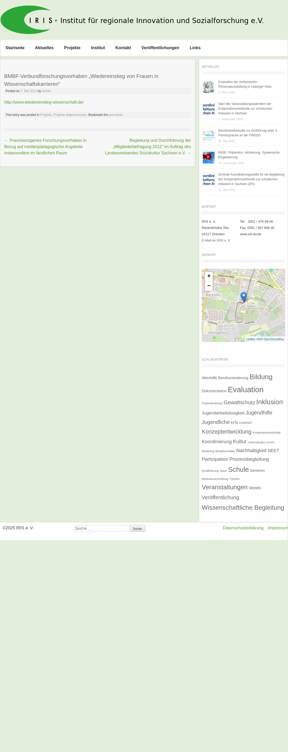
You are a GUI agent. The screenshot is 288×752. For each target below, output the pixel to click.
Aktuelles (44, 48)
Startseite (15, 48)
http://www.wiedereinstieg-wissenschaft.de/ (44, 102)
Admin (46, 91)
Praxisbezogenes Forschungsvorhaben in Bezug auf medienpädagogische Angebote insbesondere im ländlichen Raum (45, 146)
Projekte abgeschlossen (70, 115)
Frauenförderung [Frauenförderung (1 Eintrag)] (212, 403)
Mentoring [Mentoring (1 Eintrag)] (208, 451)
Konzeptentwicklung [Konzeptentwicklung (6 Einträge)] (226, 432)
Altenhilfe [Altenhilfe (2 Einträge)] (209, 378)
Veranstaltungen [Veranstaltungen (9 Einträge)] (224, 487)
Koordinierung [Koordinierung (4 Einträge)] (217, 441)
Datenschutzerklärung (243, 528)
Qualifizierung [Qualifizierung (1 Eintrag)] (210, 470)
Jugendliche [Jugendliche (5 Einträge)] (216, 422)
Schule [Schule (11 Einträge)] (238, 469)
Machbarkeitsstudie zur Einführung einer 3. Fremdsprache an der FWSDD (248, 133)
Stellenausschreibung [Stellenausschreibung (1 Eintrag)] (215, 478)
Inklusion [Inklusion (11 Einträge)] (269, 402)
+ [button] (209, 276)
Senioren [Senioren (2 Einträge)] (257, 470)
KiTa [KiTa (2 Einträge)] (234, 422)
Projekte (72, 48)
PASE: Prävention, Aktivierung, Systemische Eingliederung (249, 155)
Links (195, 48)
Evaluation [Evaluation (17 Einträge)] (246, 389)
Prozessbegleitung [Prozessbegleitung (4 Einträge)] (249, 459)
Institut (98, 48)
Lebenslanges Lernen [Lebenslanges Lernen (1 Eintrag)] (261, 442)
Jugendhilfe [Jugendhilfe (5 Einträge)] (259, 413)
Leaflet (250, 339)
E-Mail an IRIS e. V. (216, 240)
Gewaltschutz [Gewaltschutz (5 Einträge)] (239, 402)
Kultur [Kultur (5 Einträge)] (239, 441)
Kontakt (123, 48)
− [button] (209, 286)
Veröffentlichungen (160, 48)
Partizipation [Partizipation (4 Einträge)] (215, 459)
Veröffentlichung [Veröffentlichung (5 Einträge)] (220, 497)
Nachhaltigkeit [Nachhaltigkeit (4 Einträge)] (251, 450)
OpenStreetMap (273, 339)
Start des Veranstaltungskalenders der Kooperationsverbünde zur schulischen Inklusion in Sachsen (245, 108)
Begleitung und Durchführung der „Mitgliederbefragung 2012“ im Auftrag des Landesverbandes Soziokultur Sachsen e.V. (148, 146)
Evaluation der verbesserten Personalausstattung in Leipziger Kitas (245, 84)
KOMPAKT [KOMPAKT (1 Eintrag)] (245, 422)
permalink (115, 115)
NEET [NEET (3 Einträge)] (273, 450)
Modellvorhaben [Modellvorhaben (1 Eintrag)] (225, 451)
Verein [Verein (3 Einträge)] (255, 487)
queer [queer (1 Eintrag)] (223, 470)
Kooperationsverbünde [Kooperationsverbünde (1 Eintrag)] (266, 432)
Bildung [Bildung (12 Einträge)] (261, 377)
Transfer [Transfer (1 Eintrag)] (234, 478)
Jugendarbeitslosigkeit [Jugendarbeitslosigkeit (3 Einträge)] (223, 413)
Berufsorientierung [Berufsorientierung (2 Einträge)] (233, 378)
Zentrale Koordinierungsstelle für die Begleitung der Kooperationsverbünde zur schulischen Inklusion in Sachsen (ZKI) (251, 179)
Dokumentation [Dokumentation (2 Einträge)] (214, 391)
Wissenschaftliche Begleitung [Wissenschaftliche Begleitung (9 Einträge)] (243, 507)
